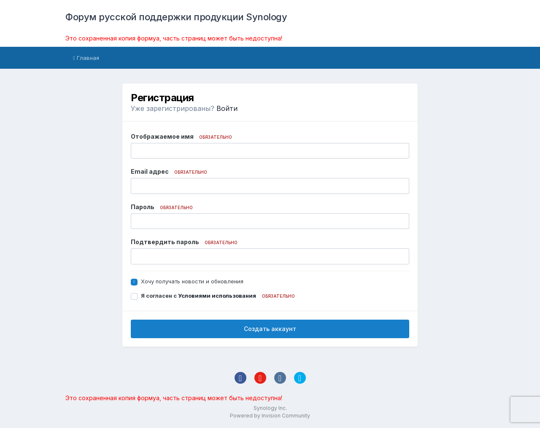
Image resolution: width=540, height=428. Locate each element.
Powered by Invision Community (270, 415)
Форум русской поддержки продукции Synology (176, 16)
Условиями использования (217, 295)
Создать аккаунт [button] (270, 328)
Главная (86, 57)
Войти (227, 108)
